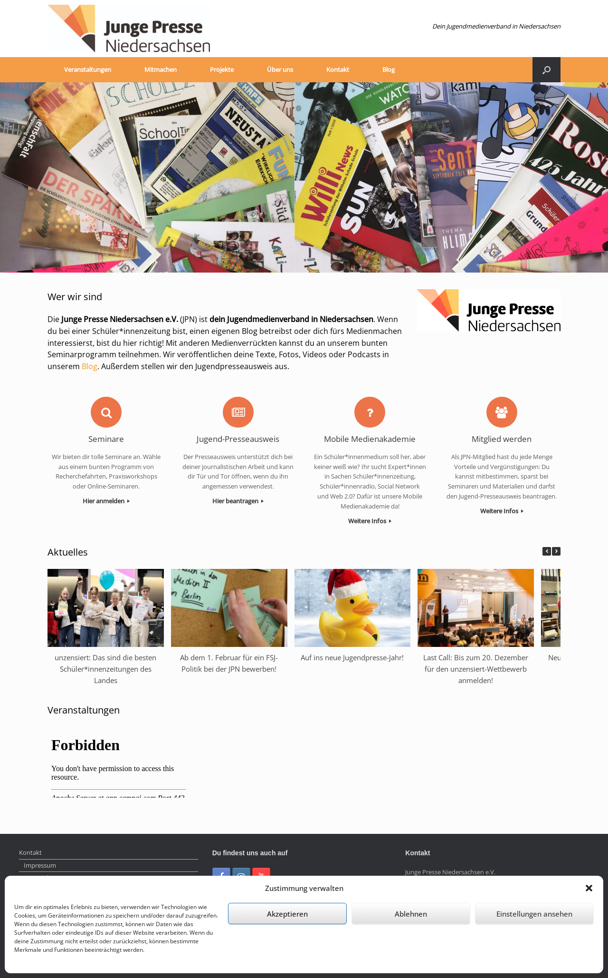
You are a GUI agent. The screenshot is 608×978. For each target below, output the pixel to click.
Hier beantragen (238, 501)
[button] (589, 888)
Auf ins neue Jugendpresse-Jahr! (352, 657)
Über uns (280, 69)
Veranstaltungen (87, 69)
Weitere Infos (369, 521)
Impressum (40, 865)
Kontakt (337, 69)
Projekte (222, 69)
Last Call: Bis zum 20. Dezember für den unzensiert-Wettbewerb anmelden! (475, 669)
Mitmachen (160, 69)
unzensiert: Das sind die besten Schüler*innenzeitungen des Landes (105, 669)
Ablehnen (411, 914)
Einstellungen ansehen (534, 914)
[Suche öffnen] (546, 69)
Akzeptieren (287, 914)
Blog (388, 69)
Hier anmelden (106, 501)
